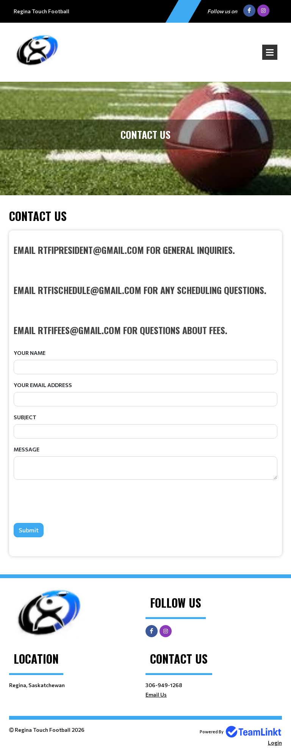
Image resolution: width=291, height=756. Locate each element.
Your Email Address (43, 385)
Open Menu (269, 52)
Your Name (29, 353)
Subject (25, 417)
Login (275, 742)
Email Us (156, 694)
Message (26, 449)
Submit (29, 530)
